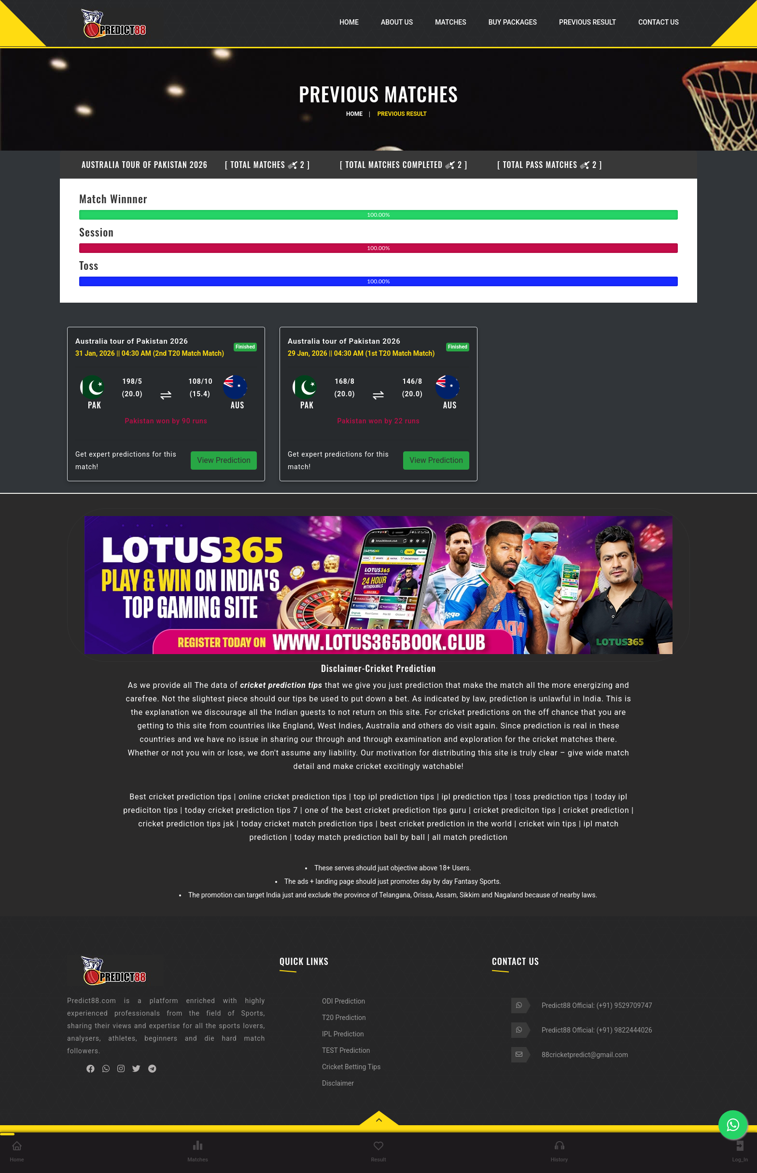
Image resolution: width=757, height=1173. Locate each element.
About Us (397, 22)
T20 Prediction (344, 1017)
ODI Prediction (343, 1001)
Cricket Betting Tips (351, 1067)
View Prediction (224, 460)
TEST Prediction (346, 1050)
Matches (450, 22)
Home (349, 22)
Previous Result (587, 22)
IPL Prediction (343, 1034)
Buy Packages (513, 22)
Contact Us (658, 22)
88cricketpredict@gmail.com (585, 1055)
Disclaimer (338, 1083)
